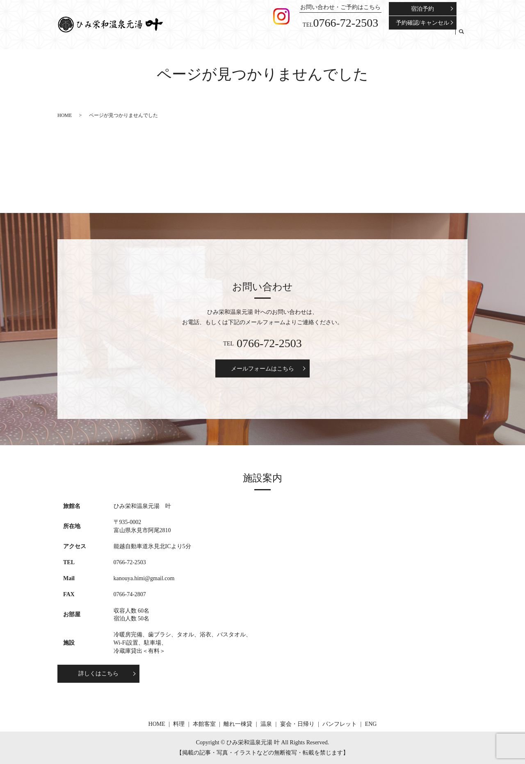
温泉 (356, 36)
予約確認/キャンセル (422, 23)
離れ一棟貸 (332, 36)
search (461, 37)
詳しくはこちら (98, 673)
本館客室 (303, 36)
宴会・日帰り (383, 36)
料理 (281, 36)
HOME (263, 36)
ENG (447, 36)
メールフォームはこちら (262, 369)
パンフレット (420, 36)
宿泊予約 (422, 9)
